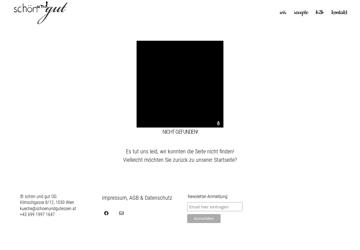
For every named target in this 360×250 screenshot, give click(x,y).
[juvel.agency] (136, 213)
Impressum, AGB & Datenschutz (137, 197)
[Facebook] (106, 213)
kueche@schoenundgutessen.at (48, 208)
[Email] (121, 213)
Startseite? (225, 159)
